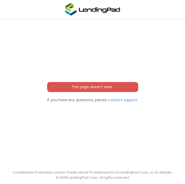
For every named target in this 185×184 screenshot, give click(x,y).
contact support (122, 99)
